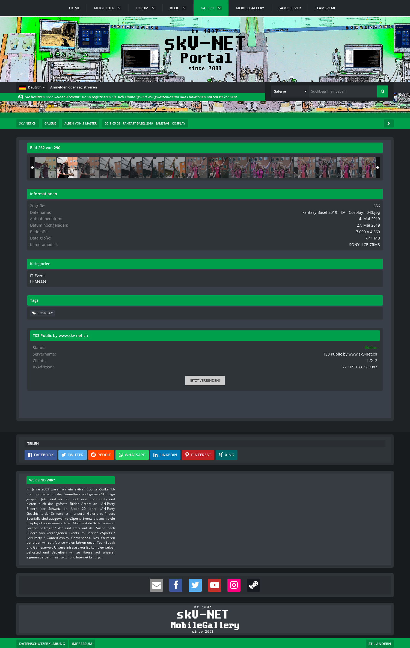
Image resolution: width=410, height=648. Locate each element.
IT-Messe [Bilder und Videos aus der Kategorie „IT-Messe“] (319, 284)
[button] (31, 87)
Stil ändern (380, 623)
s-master (58, 159)
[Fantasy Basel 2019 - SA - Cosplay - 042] (327, 167)
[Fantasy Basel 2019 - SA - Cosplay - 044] (370, 167)
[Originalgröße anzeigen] (278, 151)
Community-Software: (205, 634)
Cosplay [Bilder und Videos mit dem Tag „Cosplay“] (327, 315)
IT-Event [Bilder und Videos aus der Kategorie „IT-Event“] (318, 279)
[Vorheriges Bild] (32, 259)
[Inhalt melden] (280, 363)
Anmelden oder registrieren (73, 87)
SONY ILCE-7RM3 (369, 248)
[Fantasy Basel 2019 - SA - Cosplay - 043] (348, 167)
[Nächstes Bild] (279, 259)
